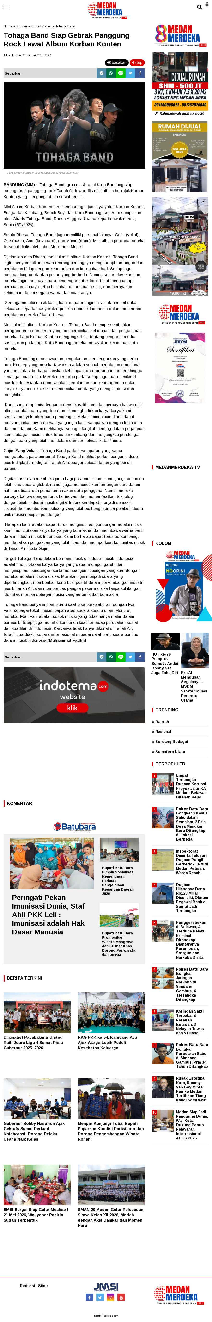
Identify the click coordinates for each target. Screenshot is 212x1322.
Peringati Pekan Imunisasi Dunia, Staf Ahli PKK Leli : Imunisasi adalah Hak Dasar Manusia (48, 914)
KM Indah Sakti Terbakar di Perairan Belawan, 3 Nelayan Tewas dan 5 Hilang (190, 1022)
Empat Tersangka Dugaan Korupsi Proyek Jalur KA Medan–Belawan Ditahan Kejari (191, 786)
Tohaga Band (65, 26)
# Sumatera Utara (168, 752)
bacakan (116, 63)
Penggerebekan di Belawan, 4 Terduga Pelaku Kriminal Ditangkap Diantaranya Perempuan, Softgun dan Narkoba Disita (191, 939)
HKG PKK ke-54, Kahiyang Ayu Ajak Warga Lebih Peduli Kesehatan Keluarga (107, 1042)
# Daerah (160, 722)
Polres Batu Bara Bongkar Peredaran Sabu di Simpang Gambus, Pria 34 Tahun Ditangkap (192, 1056)
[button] (207, 2)
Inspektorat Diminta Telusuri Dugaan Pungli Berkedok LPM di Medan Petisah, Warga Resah (192, 862)
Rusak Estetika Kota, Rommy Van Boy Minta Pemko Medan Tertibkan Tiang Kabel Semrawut (191, 1089)
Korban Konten (41, 26)
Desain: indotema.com (106, 1316)
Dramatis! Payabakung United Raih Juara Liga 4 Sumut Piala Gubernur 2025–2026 (33, 1042)
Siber (43, 1286)
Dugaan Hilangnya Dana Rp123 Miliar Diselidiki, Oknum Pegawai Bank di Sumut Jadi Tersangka (192, 898)
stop (137, 63)
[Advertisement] (74, 763)
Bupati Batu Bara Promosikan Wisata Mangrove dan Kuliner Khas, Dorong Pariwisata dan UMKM (118, 944)
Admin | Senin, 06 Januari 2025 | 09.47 (27, 55)
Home (8, 26)
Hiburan (21, 26)
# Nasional (161, 732)
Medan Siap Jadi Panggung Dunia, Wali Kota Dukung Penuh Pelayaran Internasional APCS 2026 (192, 1125)
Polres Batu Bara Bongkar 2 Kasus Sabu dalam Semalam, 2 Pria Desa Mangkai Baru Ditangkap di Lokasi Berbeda (192, 824)
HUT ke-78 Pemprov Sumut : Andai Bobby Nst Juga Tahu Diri (164, 663)
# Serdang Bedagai (170, 742)
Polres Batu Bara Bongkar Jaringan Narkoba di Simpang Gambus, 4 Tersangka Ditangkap (192, 984)
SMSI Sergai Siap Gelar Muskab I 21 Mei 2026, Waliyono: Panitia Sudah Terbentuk (36, 1214)
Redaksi (27, 1286)
